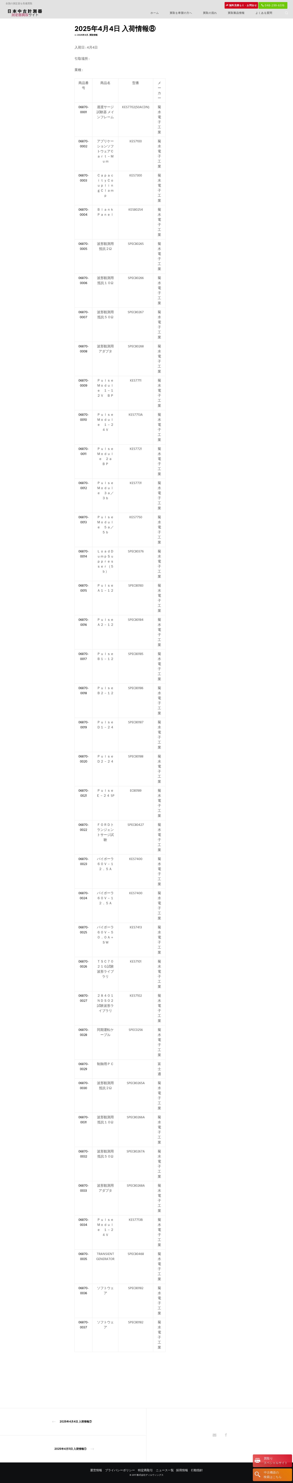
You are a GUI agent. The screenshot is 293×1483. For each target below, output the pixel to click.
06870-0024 (83, 895)
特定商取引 (145, 1470)
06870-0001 (83, 109)
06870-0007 (83, 314)
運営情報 (96, 1470)
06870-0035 (83, 1256)
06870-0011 (83, 451)
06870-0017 (83, 656)
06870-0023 (83, 861)
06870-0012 (83, 485)
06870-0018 (83, 690)
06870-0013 (83, 520)
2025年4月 (82, 34)
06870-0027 (83, 998)
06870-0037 (83, 1325)
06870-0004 (83, 212)
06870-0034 (83, 1222)
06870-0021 (83, 793)
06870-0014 (83, 554)
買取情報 (93, 34)
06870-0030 (83, 1085)
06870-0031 (83, 1120)
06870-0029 (83, 1066)
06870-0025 (83, 930)
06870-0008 (83, 349)
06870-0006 (83, 280)
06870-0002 (83, 144)
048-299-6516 (272, 5)
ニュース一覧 (165, 1470)
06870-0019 (83, 725)
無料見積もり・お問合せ (241, 5)
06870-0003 (83, 178)
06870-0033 (83, 1188)
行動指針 (197, 1470)
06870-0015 (83, 588)
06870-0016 (83, 622)
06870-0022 (83, 827)
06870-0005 (83, 246)
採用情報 (182, 1470)
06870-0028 (83, 1032)
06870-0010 (83, 417)
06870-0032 (83, 1154)
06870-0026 (83, 964)
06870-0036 (83, 1290)
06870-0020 (83, 759)
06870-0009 (83, 383)
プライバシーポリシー (120, 1470)
